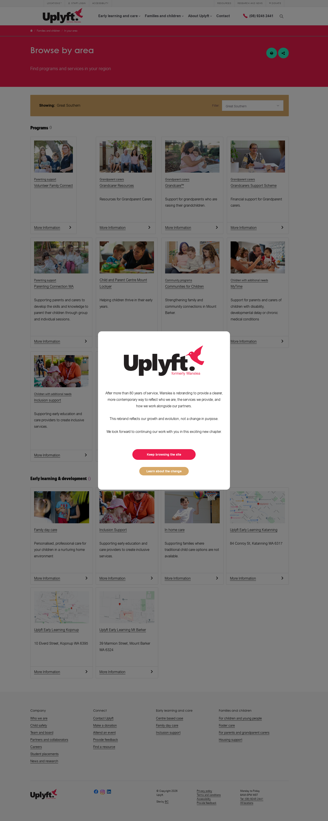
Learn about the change (164, 471)
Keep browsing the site (164, 454)
